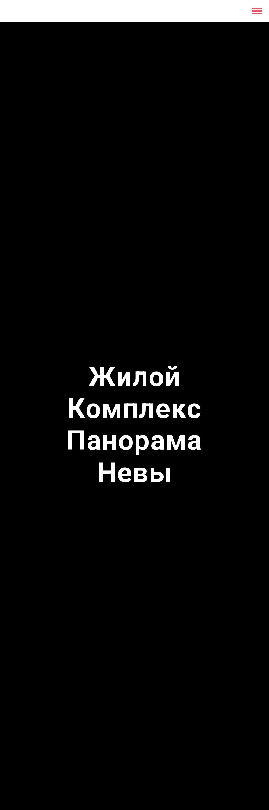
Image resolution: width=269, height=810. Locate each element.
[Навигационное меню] (257, 11)
